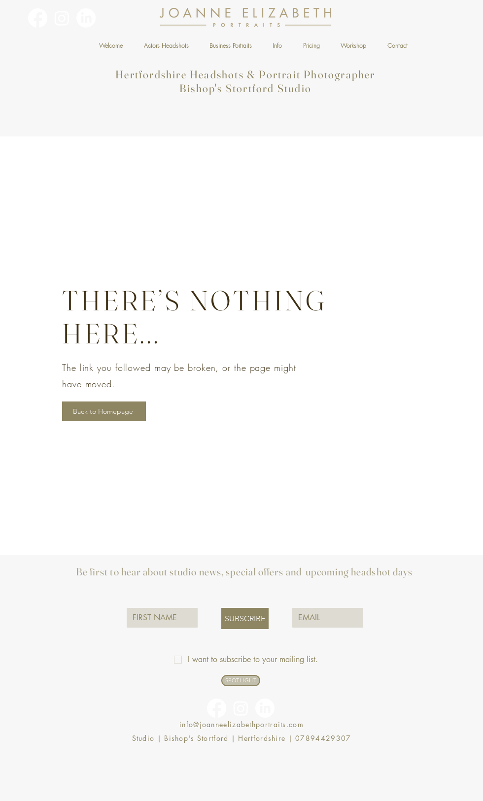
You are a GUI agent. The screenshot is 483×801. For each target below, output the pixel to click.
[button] (166, 45)
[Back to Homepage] (104, 411)
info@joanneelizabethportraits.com (241, 724)
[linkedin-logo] (86, 18)
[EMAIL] (324, 618)
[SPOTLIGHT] (240, 680)
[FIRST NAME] (159, 618)
